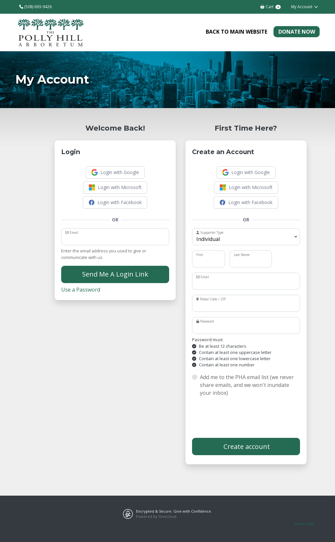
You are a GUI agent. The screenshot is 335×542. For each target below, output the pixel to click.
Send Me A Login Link (115, 274)
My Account (304, 6)
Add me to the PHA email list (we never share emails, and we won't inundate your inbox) (247, 385)
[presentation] (241, 417)
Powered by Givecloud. (156, 516)
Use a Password (80, 289)
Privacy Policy (304, 523)
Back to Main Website (236, 31)
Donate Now (296, 31)
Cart (270, 6)
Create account (246, 446)
